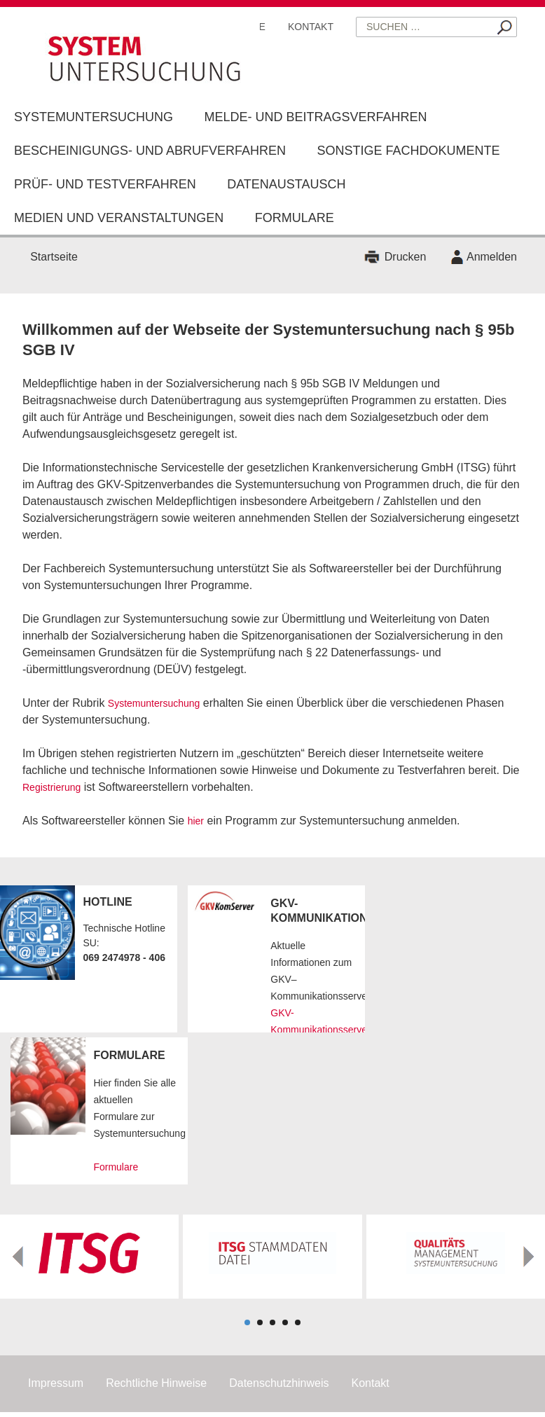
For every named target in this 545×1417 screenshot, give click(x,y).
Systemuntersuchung (93, 117)
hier (196, 821)
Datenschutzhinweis (279, 1383)
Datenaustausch (286, 184)
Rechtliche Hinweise (156, 1383)
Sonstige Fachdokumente (408, 151)
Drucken (406, 257)
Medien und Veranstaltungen (118, 218)
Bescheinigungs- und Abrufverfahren (150, 151)
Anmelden (492, 257)
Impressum (55, 1383)
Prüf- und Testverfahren (105, 184)
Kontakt (310, 26)
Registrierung (51, 787)
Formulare (294, 218)
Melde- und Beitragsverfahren (315, 117)
